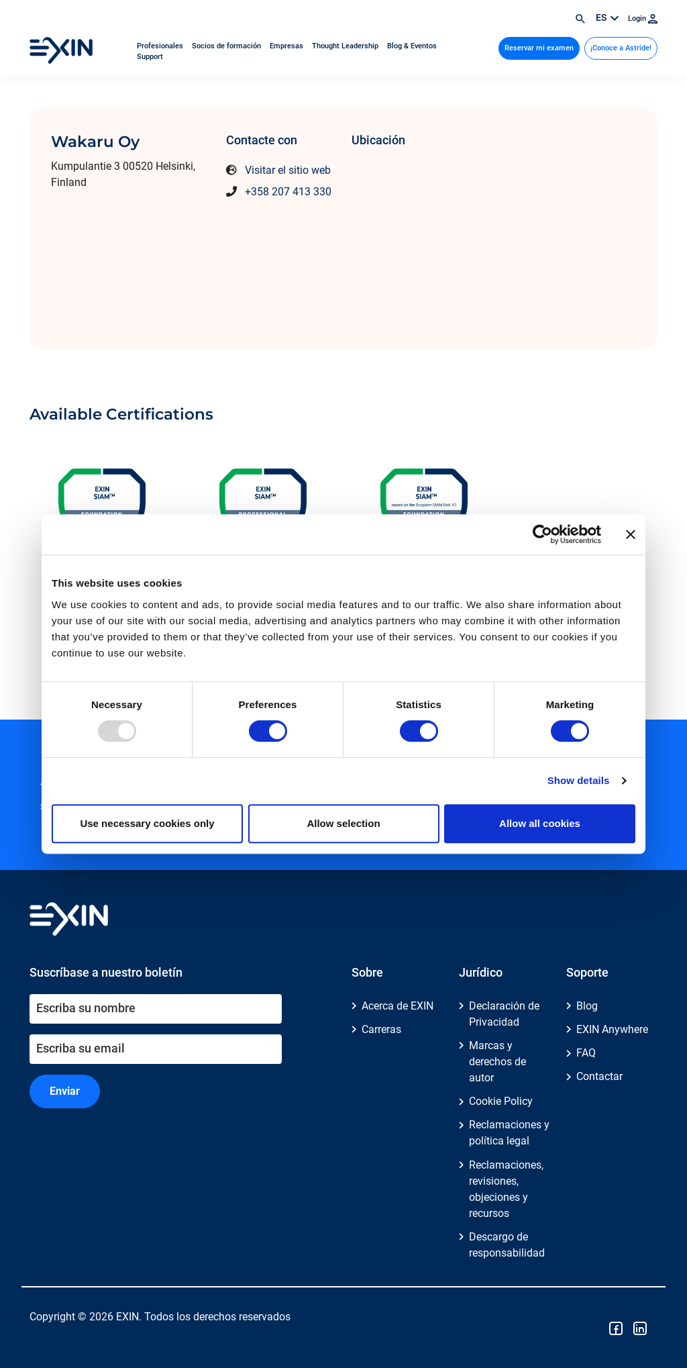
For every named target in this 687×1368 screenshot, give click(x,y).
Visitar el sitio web (288, 170)
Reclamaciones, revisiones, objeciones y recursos (506, 1189)
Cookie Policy (501, 1101)
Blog (587, 1005)
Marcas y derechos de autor (497, 1061)
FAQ (586, 1052)
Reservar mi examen (539, 48)
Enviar (65, 1091)
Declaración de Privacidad (504, 1013)
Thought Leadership (346, 46)
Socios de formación (227, 46)
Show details (578, 780)
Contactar (599, 1076)
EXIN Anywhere (612, 1029)
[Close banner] (630, 534)
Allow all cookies (539, 823)
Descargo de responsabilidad (507, 1244)
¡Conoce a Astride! (620, 48)
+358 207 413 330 (288, 191)
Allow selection (343, 823)
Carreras (381, 1029)
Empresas (287, 46)
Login (642, 18)
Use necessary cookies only (147, 823)
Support (150, 56)
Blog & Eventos (412, 46)
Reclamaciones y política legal (509, 1132)
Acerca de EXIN (397, 1005)
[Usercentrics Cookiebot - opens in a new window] (542, 534)
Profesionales (161, 46)
